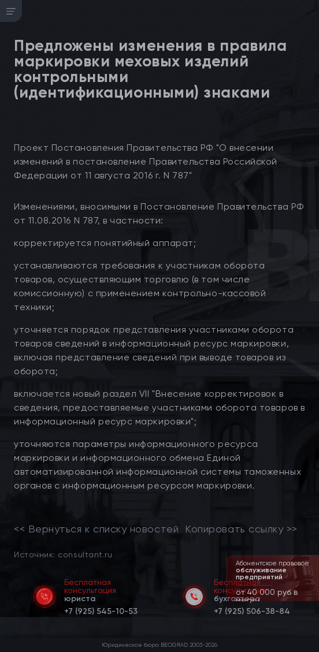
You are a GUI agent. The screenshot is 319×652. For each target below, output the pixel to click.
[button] (311, 600)
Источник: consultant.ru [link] (63, 554)
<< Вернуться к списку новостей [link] (96, 529)
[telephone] (101, 609)
